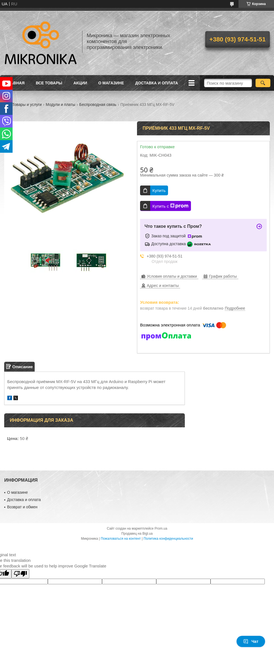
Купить (159, 190)
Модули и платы (60, 104)
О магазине (111, 83)
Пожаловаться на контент (121, 539)
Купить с (170, 205)
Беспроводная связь (97, 104)
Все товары (49, 83)
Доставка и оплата (156, 83)
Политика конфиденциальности (168, 539)
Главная (15, 83)
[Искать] (263, 83)
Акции (80, 83)
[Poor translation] (20, 573)
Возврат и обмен (22, 507)
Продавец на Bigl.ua (137, 534)
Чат (250, 641)
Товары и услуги (27, 104)
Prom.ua (161, 528)
